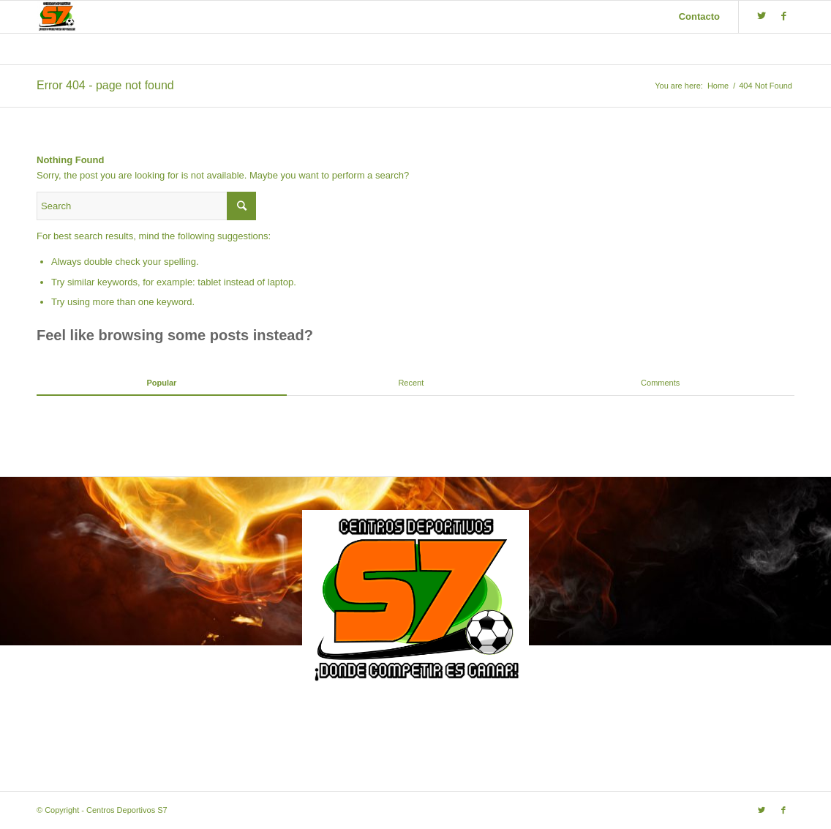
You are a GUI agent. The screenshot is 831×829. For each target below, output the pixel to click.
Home (718, 85)
